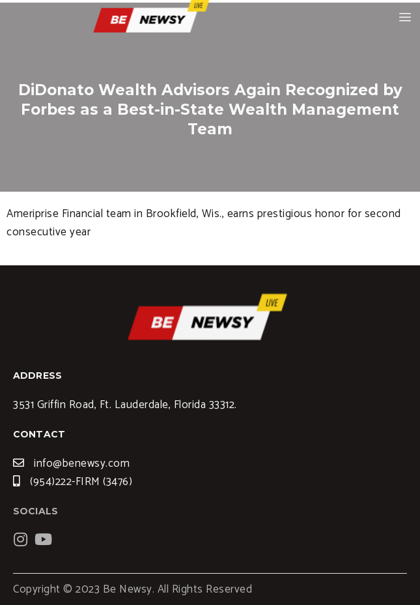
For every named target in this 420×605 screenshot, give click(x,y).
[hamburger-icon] (405, 17)
